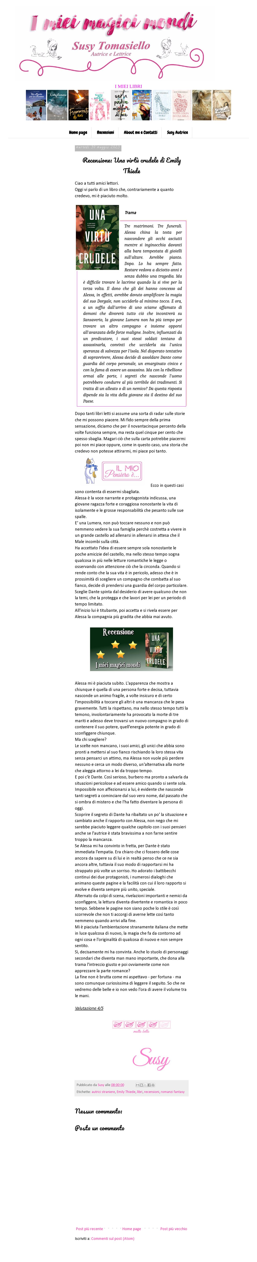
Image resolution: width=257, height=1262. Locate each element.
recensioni (151, 1092)
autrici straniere (103, 1092)
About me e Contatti (140, 132)
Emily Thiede (126, 1092)
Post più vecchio (173, 1229)
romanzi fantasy (173, 1092)
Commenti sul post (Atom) (112, 1239)
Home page (78, 132)
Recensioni (105, 132)
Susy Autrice (177, 132)
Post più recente (89, 1229)
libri (139, 1092)
